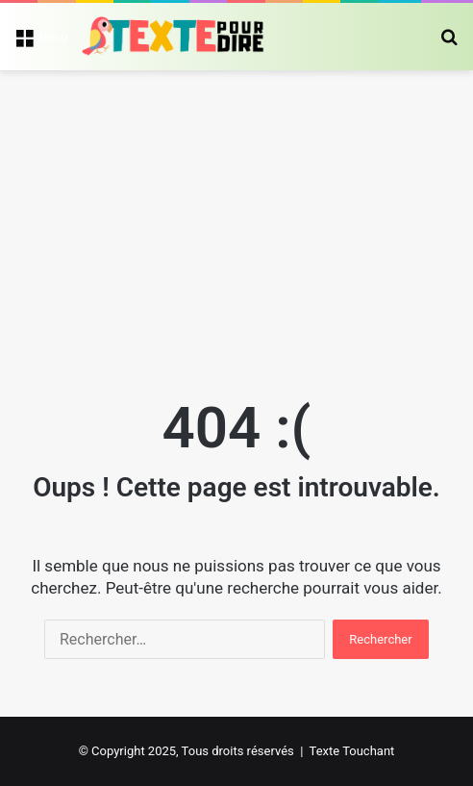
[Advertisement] (236, 214)
